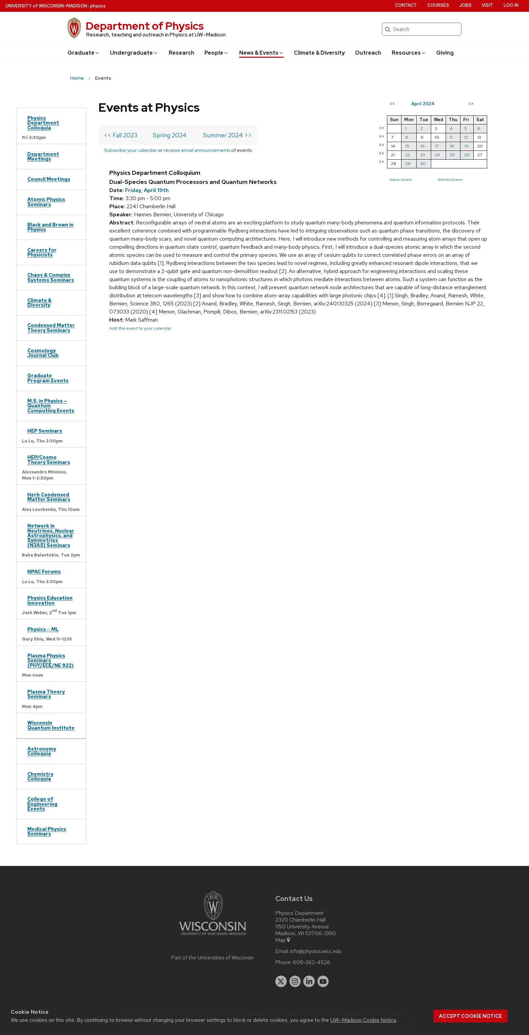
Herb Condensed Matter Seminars (48, 496)
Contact (406, 5)
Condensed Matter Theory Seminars (51, 327)
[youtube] (323, 981)
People (216, 52)
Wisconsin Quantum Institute (51, 725)
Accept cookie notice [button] (470, 1016)
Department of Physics (145, 26)
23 (422, 155)
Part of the (212, 957)
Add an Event (401, 179)
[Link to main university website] (212, 936)
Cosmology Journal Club (43, 352)
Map (283, 940)
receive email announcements (197, 150)
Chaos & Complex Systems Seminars (50, 277)
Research (181, 52)
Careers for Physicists (42, 252)
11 (451, 137)
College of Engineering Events (42, 804)
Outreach (368, 52)
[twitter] (281, 981)
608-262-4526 (311, 962)
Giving (445, 52)
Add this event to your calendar (140, 328)
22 (407, 155)
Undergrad (134, 52)
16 (422, 146)
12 (466, 137)
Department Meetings (43, 156)
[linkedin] (309, 981)
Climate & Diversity (319, 52)
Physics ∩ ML (43, 629)
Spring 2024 (170, 135)
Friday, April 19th (147, 190)
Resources (409, 52)
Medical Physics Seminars (46, 831)
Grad (83, 52)
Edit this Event (450, 179)
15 (407, 146)
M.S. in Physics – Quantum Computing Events (50, 406)
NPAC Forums (44, 571)
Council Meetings (48, 179)
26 (467, 155)
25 (452, 155)
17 (437, 146)
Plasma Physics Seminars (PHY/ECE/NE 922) (50, 660)
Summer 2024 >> (227, 135)
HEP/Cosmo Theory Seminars (48, 459)
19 (466, 146)
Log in (511, 5)
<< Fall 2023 (120, 135)
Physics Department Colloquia (43, 123)
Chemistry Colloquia (40, 776)
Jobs (465, 5)
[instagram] (295, 981)
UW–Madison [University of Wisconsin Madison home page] (46, 6)
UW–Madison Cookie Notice (363, 1020)
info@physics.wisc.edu (315, 951)
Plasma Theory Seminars (46, 694)
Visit (487, 5)
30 (423, 163)
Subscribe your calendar (130, 150)
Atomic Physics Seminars (46, 201)
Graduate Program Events (47, 377)
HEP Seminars (44, 431)
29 (408, 163)
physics (98, 6)
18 (452, 146)
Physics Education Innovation (50, 600)
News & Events (261, 52)
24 (437, 155)
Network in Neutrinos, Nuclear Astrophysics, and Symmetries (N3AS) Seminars (50, 535)
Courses (438, 5)
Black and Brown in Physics (50, 227)
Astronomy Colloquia (41, 751)
